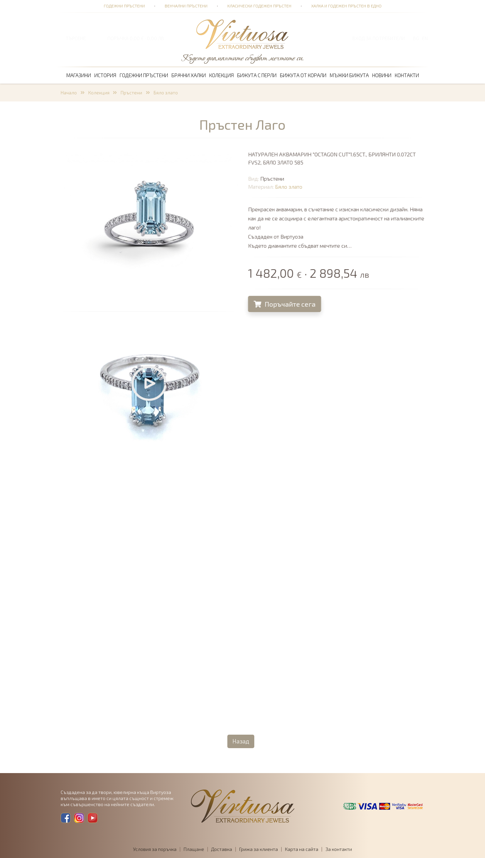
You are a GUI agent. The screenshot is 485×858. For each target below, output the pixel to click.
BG (416, 38)
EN (425, 38)
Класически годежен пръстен (259, 5)
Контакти (407, 75)
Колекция (221, 75)
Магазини (78, 75)
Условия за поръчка (154, 849)
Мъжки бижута (349, 75)
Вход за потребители (378, 38)
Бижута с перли (257, 75)
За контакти (338, 849)
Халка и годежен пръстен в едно (346, 5)
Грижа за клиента (258, 849)
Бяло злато (166, 92)
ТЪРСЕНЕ (76, 38)
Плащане (194, 849)
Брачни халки (188, 75)
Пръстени (131, 92)
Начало (69, 92)
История (105, 75)
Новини (381, 75)
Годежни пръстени (124, 5)
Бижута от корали (303, 75)
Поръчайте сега (285, 304)
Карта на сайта (301, 849)
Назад (240, 741)
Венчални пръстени (186, 5)
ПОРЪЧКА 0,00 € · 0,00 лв (135, 38)
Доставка (221, 849)
